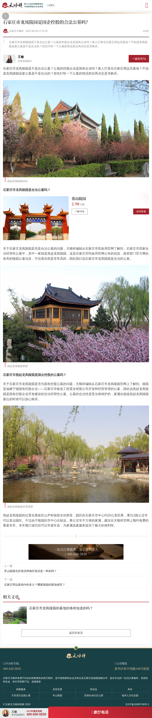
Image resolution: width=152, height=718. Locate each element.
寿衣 (130, 689)
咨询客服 (141, 211)
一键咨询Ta (139, 58)
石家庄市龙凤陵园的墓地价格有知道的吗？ (61, 608)
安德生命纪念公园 (93, 695)
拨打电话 (101, 712)
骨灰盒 (93, 689)
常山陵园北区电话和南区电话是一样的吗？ (30, 571)
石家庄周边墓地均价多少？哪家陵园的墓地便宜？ (34, 584)
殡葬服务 (21, 689)
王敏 (21, 56)
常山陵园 (79, 198)
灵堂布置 (57, 689)
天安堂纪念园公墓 (20, 695)
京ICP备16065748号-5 (137, 704)
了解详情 (79, 211)
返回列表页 (76, 632)
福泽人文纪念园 (130, 695)
